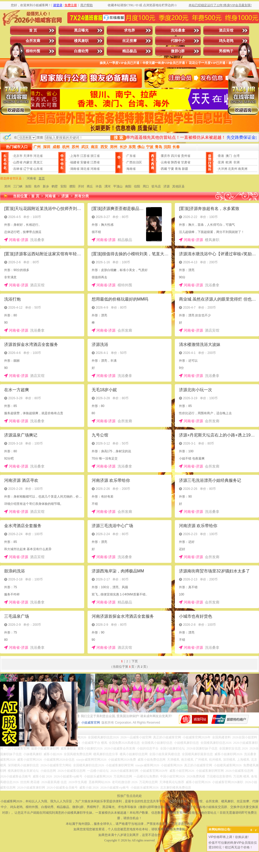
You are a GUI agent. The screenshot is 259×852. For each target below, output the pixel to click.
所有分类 (81, 196)
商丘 (90, 186)
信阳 (137, 186)
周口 (146, 186)
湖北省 (85, 169)
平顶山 (118, 186)
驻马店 (156, 186)
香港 (221, 156)
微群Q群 (178, 51)
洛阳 (28, 186)
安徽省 (85, 162)
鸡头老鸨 (226, 41)
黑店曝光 (81, 30)
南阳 (128, 186)
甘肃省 (185, 162)
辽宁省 (28, 169)
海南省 (131, 169)
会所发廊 (33, 41)
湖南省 (75, 169)
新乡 (46, 186)
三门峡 (18, 186)
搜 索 (118, 137)
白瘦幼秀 (81, 51)
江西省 (95, 162)
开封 (81, 186)
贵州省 (185, 156)
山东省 (38, 169)
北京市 (18, 156)
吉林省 (18, 169)
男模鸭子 (226, 51)
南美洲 (242, 169)
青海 (178, 169)
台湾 (236, 156)
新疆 (185, 169)
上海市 (75, 156)
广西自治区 (134, 162)
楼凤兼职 (81, 41)
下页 (135, 661)
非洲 (236, 162)
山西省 (18, 162)
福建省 (75, 162)
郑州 (7, 186)
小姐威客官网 (90, 722)
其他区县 (178, 186)
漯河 (107, 186)
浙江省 (95, 156)
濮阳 (72, 186)
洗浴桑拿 (178, 30)
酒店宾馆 (226, 30)
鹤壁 (55, 186)
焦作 (37, 186)
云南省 (165, 162)
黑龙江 (38, 162)
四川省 (175, 156)
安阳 (63, 186)
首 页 (33, 30)
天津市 (28, 156)
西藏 (164, 169)
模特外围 (33, 51)
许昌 (99, 186)
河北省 (38, 156)
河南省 (95, 169)
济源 (166, 186)
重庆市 (165, 156)
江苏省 (85, 156)
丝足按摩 (129, 41)
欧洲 (229, 162)
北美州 (232, 169)
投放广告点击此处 (129, 796)
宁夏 (171, 169)
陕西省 (175, 162)
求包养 (129, 30)
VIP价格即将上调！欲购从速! (228, 837)
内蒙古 (28, 162)
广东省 (131, 156)
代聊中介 (178, 41)
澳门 (229, 156)
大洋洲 (222, 169)
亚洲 (221, 162)
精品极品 (129, 51)
